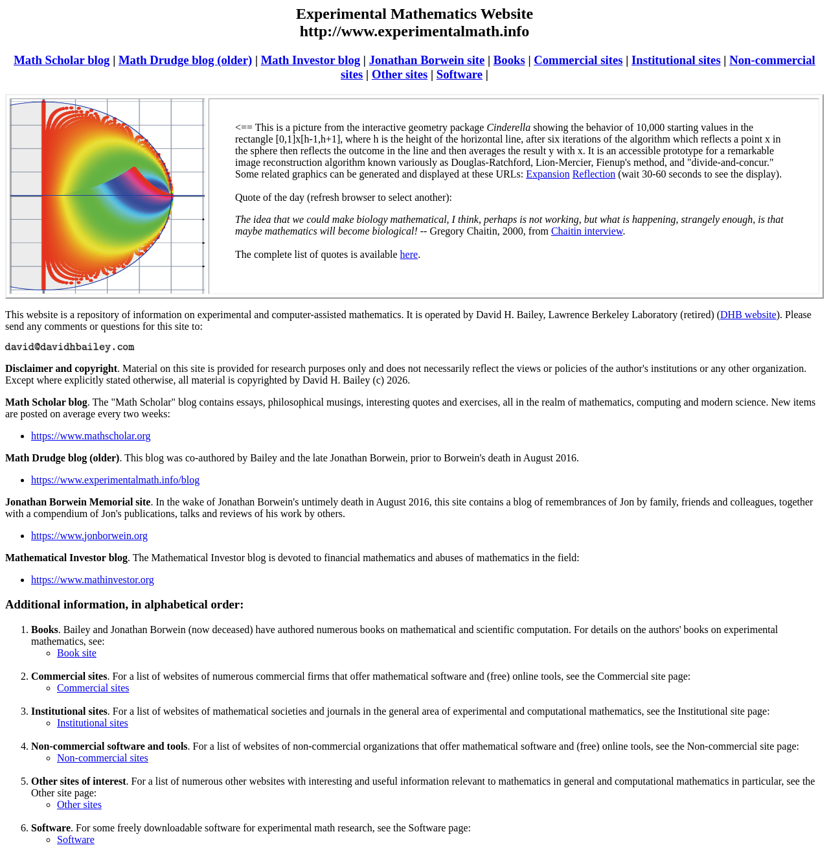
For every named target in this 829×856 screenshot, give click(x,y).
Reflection (594, 173)
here (409, 254)
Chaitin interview (587, 231)
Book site (77, 652)
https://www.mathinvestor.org (92, 579)
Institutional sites (676, 60)
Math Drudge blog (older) (185, 60)
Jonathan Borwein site (427, 60)
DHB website (748, 314)
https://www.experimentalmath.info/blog (115, 479)
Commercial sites (578, 60)
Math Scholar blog (61, 60)
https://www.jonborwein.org (89, 535)
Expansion (548, 173)
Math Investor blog (310, 60)
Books (509, 60)
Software (460, 74)
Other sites (399, 74)
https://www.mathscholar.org (90, 435)
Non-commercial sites (102, 757)
